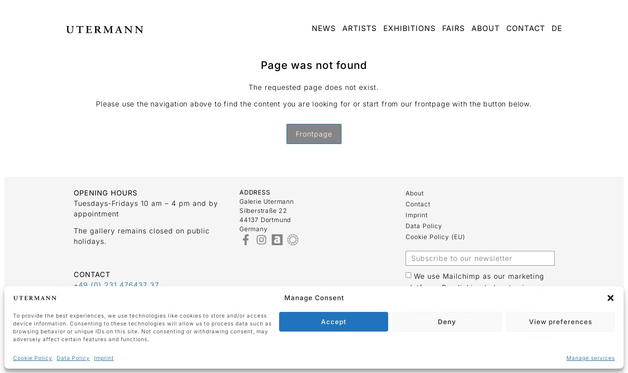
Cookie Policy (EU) (435, 236)
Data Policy (73, 358)
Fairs (453, 28)
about (485, 28)
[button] (610, 298)
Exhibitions (409, 28)
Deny (447, 322)
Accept (333, 322)
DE (557, 28)
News (324, 28)
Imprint (104, 358)
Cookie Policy (32, 358)
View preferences (560, 322)
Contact (525, 28)
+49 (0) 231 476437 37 (116, 285)
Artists (359, 28)
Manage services (591, 358)
